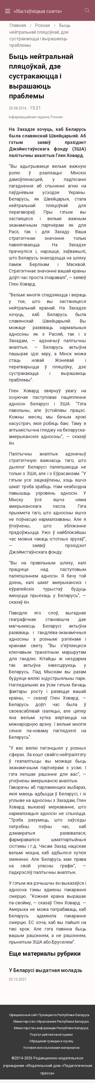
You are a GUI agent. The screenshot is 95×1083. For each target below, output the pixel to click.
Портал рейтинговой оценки (51, 1034)
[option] (47, 973)
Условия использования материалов (51, 1048)
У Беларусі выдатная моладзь (45, 970)
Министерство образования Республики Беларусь (51, 1021)
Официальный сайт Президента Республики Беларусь (49, 1015)
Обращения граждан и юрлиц (51, 1041)
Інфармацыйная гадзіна (29, 117)
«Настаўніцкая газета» (38, 11)
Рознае (57, 117)
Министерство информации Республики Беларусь (51, 1028)
